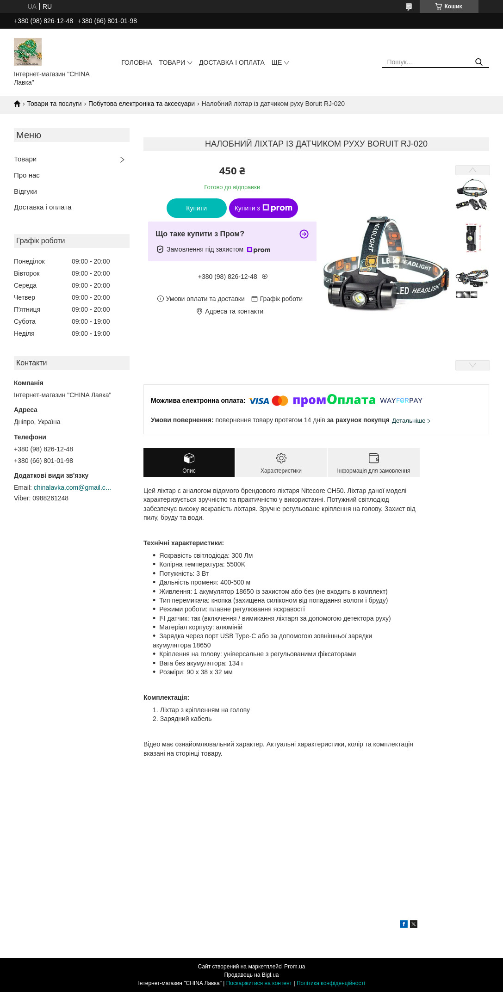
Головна (136, 62)
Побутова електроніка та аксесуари (141, 103)
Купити (196, 208)
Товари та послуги (54, 103)
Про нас (27, 175)
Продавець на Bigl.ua (251, 975)
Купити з (263, 208)
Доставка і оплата (232, 62)
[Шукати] (478, 62)
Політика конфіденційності (331, 983)
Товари (172, 62)
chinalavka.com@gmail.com (73, 487)
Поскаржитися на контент (259, 983)
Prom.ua (294, 966)
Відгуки (25, 191)
